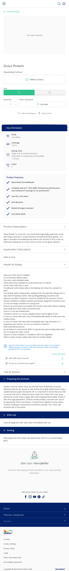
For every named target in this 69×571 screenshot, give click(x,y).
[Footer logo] (14, 514)
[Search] (59, 3)
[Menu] (4, 3)
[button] (63, 3)
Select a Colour (35, 79)
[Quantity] (11, 104)
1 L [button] (19, 92)
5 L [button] (50, 92)
